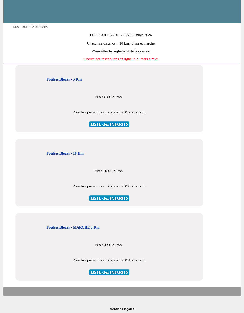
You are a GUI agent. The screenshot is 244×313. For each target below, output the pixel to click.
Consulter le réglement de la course (120, 51)
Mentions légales (122, 309)
